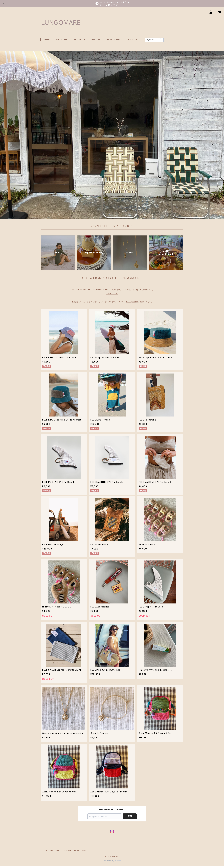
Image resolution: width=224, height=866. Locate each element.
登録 (130, 816)
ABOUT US (112, 293)
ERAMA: (95, 39)
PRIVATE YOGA (114, 39)
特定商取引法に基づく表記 (75, 850)
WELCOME (62, 39)
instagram (131, 301)
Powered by (112, 861)
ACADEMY (79, 39)
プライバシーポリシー (51, 850)
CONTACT (134, 39)
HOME (46, 39)
